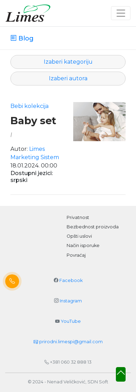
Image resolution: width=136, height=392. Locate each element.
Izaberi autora (68, 78)
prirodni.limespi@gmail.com (68, 341)
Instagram (71, 300)
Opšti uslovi (79, 236)
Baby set (33, 121)
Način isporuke (83, 245)
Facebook (71, 280)
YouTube (71, 321)
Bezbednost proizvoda (93, 226)
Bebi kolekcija (29, 106)
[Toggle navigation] (120, 13)
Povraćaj (76, 255)
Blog (25, 38)
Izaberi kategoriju (68, 61)
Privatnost (78, 217)
